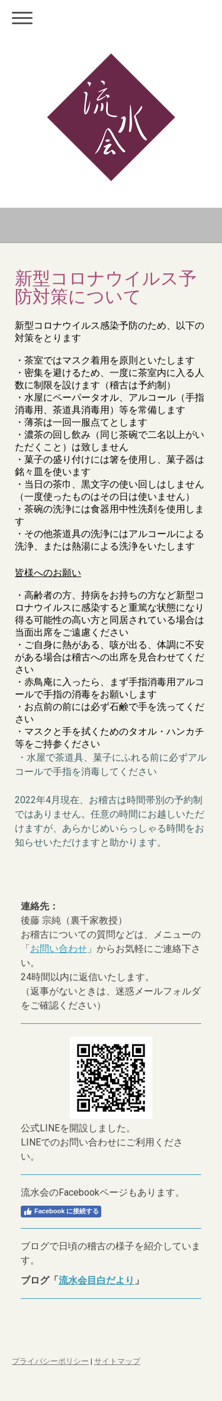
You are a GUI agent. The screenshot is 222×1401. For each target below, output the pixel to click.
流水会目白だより (96, 1280)
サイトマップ (117, 1361)
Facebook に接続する (61, 1211)
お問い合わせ (58, 948)
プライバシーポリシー (50, 1361)
